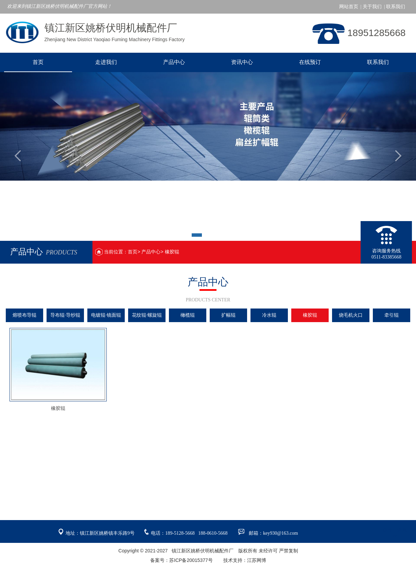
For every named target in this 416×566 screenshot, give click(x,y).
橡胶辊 (172, 251)
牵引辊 (391, 315)
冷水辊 (269, 315)
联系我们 (378, 62)
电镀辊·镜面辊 (106, 315)
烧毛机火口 (351, 315)
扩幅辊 (228, 315)
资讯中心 (242, 62)
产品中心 (174, 62)
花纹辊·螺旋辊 (147, 315)
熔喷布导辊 (24, 315)
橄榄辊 (187, 315)
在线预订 (310, 62)
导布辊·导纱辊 (65, 315)
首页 (38, 62)
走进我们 (106, 62)
